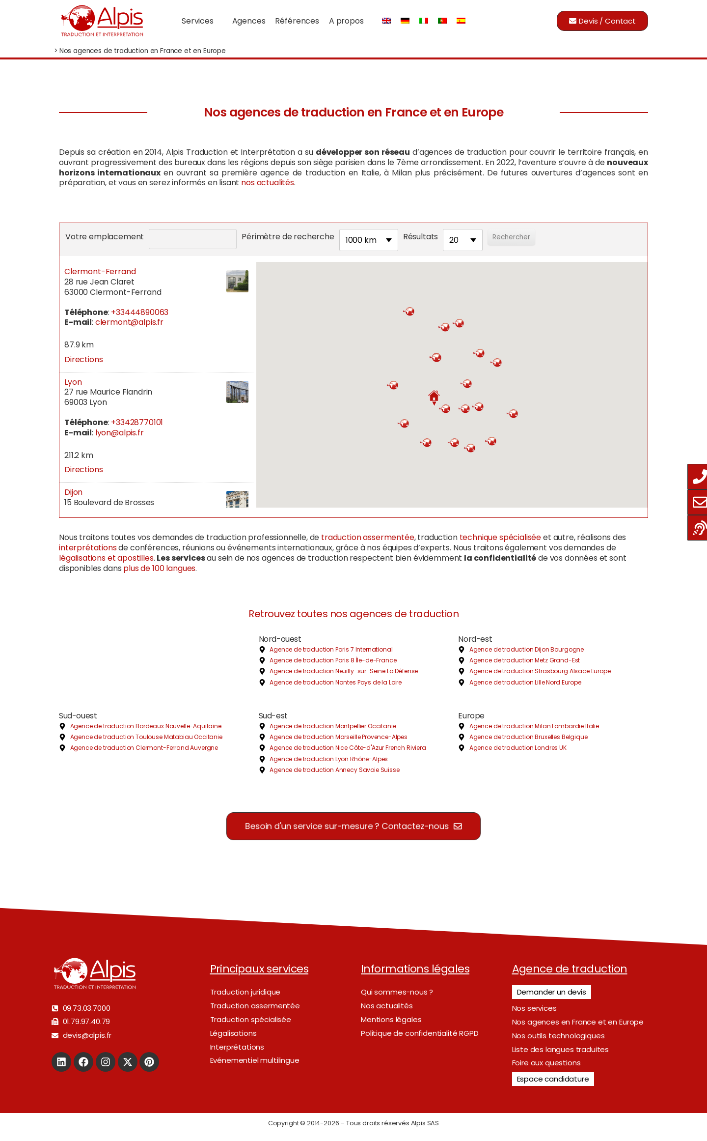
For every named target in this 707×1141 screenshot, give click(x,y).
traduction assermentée (367, 537)
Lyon (73, 382)
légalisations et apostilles (106, 558)
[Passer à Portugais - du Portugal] (442, 21)
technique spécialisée (501, 537)
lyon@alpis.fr (119, 432)
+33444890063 (139, 312)
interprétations (88, 547)
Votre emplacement (104, 236)
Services (198, 21)
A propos (346, 21)
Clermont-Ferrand (100, 271)
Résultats (420, 236)
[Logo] (102, 20)
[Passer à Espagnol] (461, 21)
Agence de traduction (569, 968)
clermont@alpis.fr (129, 322)
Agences (249, 21)
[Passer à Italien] (423, 21)
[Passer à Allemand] (405, 21)
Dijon (73, 492)
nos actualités (267, 182)
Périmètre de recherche (288, 236)
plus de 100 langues (159, 568)
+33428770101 (137, 422)
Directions (83, 359)
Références (297, 21)
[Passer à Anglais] (386, 21)
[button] (434, 397)
